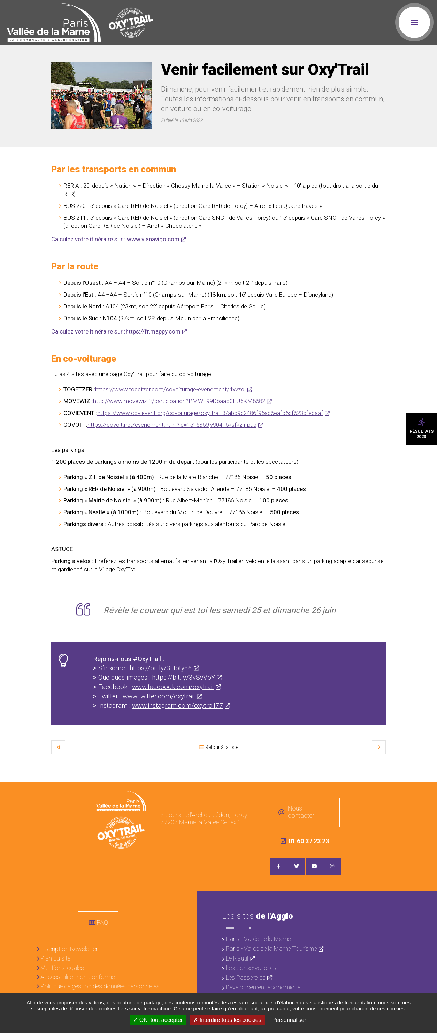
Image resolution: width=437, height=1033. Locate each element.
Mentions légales (62, 967)
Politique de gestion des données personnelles (100, 986)
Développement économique (263, 987)
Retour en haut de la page (426, 792)
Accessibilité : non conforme (77, 976)
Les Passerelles (246, 977)
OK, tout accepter (158, 1020)
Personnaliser (289, 1020)
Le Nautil (237, 958)
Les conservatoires (251, 967)
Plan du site (55, 958)
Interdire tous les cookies (227, 1020)
